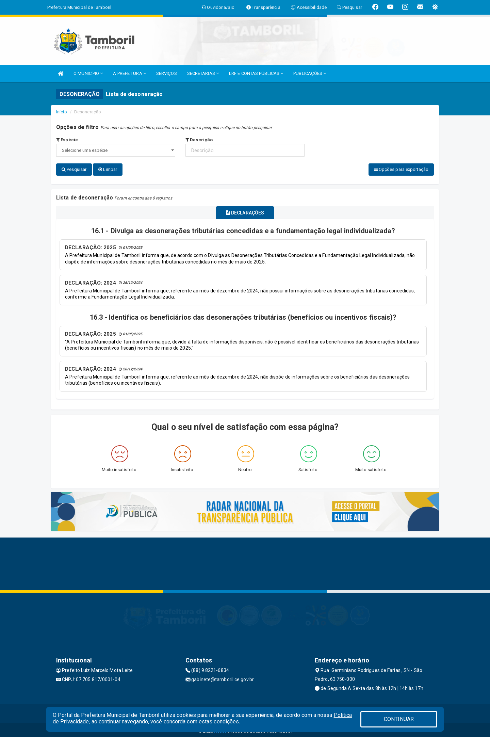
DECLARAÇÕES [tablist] (245, 210)
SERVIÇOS (166, 73)
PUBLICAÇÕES (309, 73)
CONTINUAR (399, 719)
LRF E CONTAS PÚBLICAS (256, 73)
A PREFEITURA (129, 73)
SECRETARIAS (203, 73)
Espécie (67, 139)
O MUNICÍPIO (88, 73)
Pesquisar (74, 169)
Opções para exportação (401, 169)
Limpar (107, 169)
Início (61, 111)
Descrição (199, 139)
